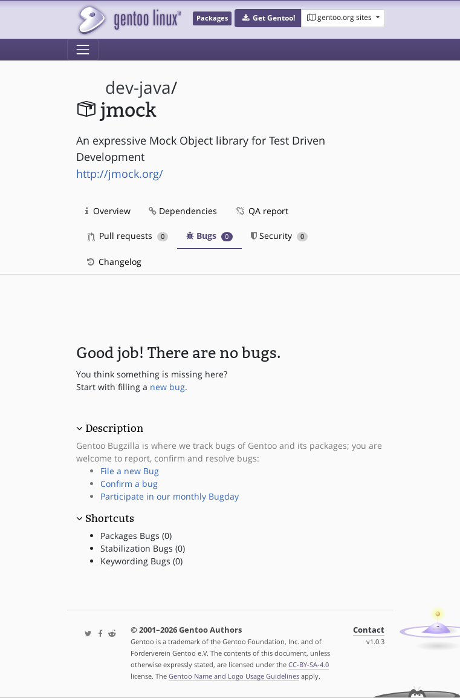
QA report (261, 211)
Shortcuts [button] (109, 518)
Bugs (209, 235)
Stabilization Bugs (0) (142, 548)
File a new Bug (129, 471)
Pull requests (128, 235)
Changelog (113, 261)
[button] (268, 18)
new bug (167, 387)
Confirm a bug (129, 483)
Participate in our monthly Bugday (169, 496)
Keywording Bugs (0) (141, 561)
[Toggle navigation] (83, 49)
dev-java (138, 87)
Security (279, 235)
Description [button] (114, 428)
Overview (108, 211)
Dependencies (183, 211)
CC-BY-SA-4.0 (308, 664)
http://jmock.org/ (119, 173)
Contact (368, 630)
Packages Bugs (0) (136, 535)
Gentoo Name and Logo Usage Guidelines (234, 675)
